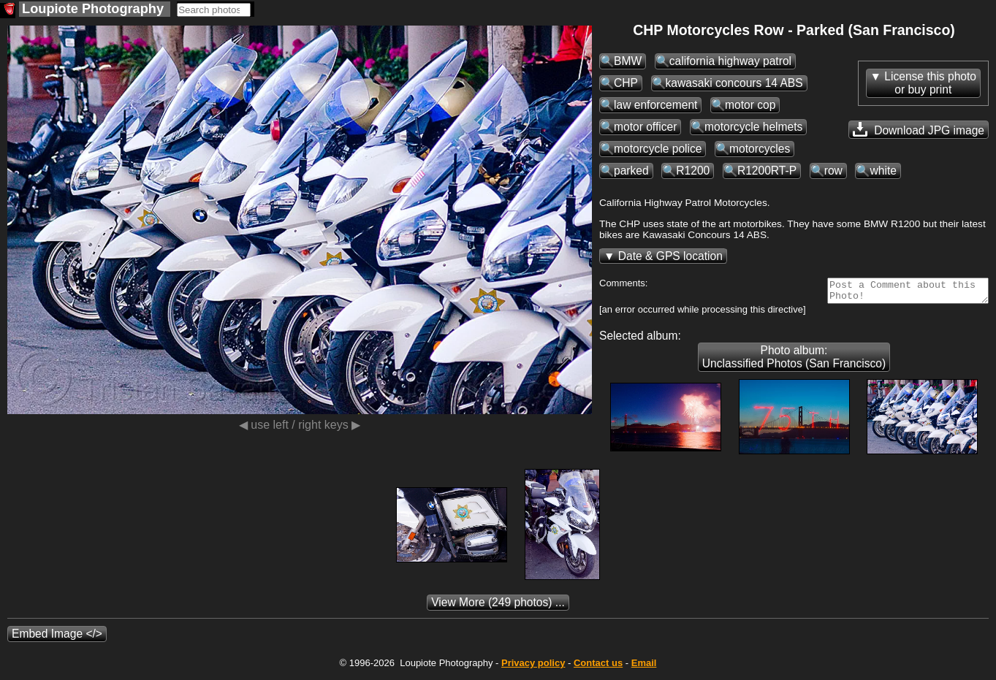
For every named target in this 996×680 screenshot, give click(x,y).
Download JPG (918, 129)
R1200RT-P (767, 170)
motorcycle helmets (753, 127)
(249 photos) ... (498, 606)
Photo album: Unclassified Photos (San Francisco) (794, 361)
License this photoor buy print (930, 83)
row (833, 170)
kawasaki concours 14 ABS (734, 83)
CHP (626, 83)
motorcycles (759, 148)
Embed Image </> (57, 638)
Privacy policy (533, 667)
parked (631, 170)
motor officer (645, 127)
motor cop (750, 105)
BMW (628, 61)
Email (644, 667)
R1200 (693, 170)
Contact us (598, 667)
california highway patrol (730, 61)
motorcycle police (658, 148)
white (883, 170)
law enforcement (655, 105)
